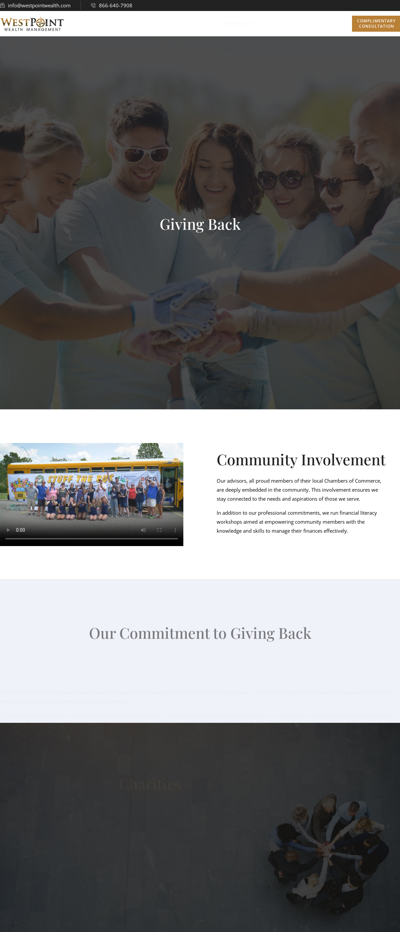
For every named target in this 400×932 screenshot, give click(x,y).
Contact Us (309, 23)
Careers (274, 23)
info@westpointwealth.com (35, 5)
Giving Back (238, 23)
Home (120, 23)
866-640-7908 (111, 5)
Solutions (196, 23)
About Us (153, 23)
